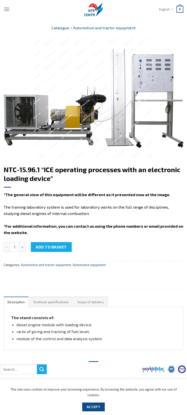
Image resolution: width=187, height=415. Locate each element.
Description (16, 302)
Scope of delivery (90, 302)
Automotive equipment (89, 265)
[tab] (16, 302)
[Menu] (7, 9)
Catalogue (60, 27)
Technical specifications (51, 302)
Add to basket (51, 247)
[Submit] (42, 369)
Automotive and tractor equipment (104, 27)
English (166, 9)
